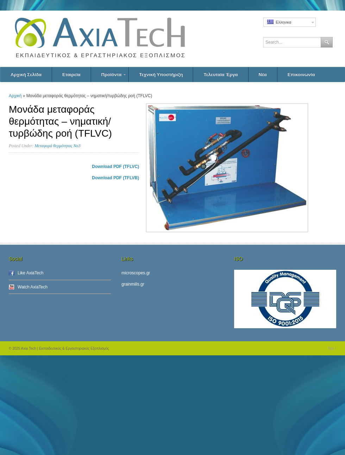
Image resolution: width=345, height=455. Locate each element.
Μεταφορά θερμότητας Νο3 (57, 145)
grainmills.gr (132, 284)
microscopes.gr (135, 272)
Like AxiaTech (30, 272)
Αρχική (15, 95)
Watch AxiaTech (33, 287)
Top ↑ (332, 348)
